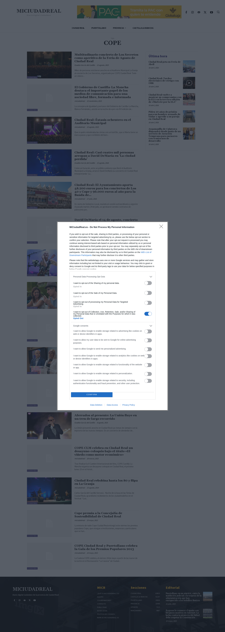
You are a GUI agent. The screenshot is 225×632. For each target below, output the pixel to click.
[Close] (162, 227)
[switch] (148, 283)
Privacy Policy (128, 405)
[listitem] (112, 276)
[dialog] (112, 316)
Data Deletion (96, 405)
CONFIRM (91, 395)
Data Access (112, 405)
